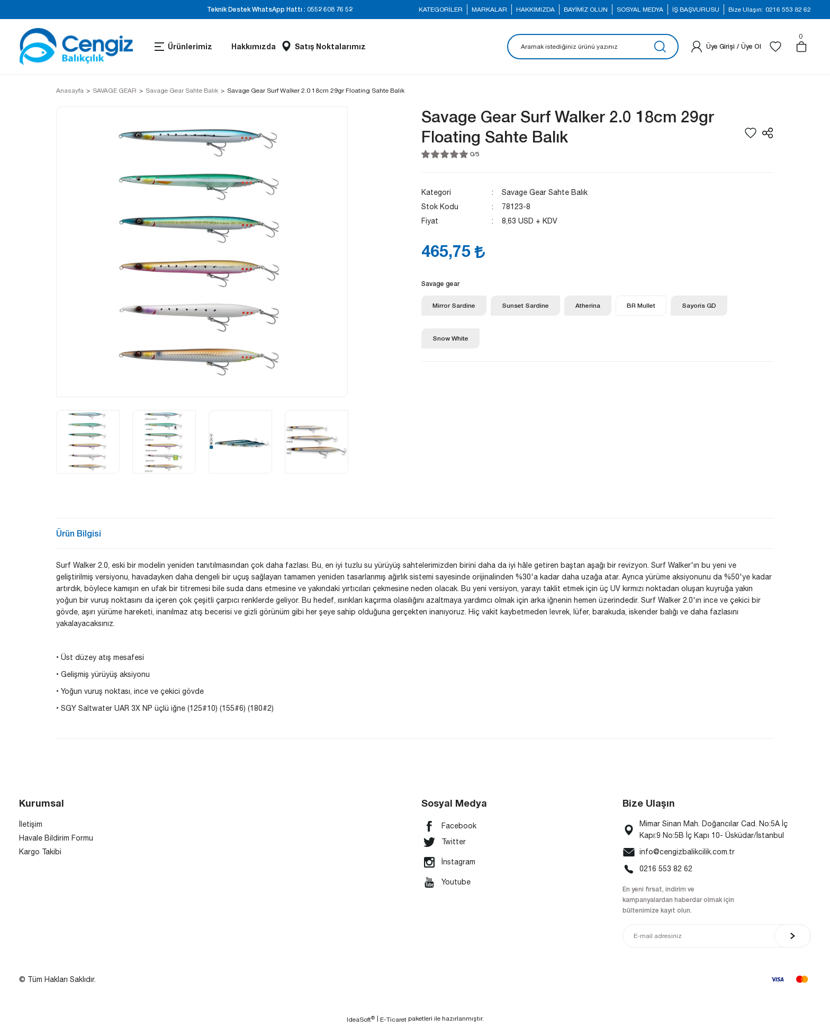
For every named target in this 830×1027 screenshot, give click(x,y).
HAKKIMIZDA (535, 9)
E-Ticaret (393, 1019)
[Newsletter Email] (716, 936)
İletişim (30, 824)
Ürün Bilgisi (78, 533)
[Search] (593, 46)
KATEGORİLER (441, 9)
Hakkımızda (253, 46)
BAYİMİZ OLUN (586, 9)
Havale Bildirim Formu (56, 838)
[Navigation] (182, 46)
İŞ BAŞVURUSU (695, 9)
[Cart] (801, 46)
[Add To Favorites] (750, 133)
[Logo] (76, 47)
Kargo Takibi (40, 851)
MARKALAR (489, 9)
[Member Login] (696, 46)
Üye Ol (751, 46)
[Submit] (792, 936)
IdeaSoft (361, 1019)
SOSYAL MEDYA (640, 9)
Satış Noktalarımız (330, 46)
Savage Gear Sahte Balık (545, 192)
